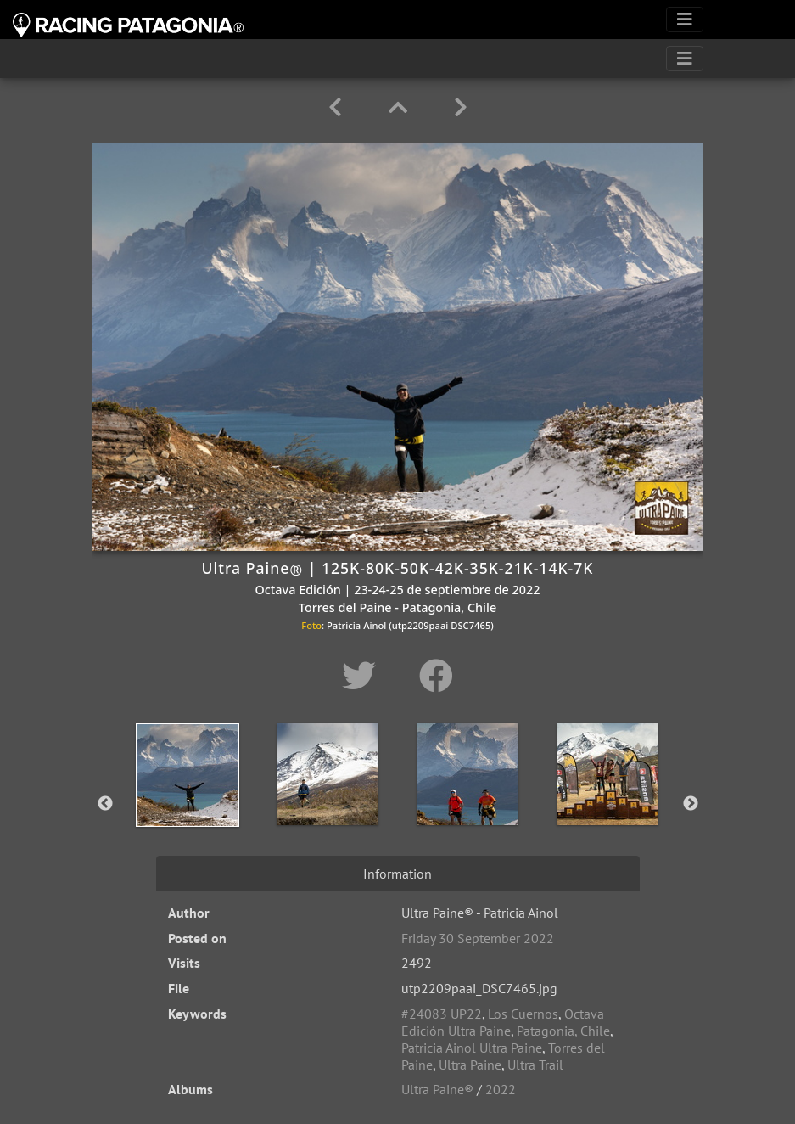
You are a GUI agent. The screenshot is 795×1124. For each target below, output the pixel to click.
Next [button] (690, 803)
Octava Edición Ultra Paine (502, 1022)
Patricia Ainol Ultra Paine (471, 1047)
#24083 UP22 (441, 1013)
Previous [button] (105, 803)
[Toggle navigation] (684, 19)
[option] (188, 800)
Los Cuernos (523, 1013)
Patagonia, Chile (563, 1030)
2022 (500, 1089)
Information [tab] (397, 873)
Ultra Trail (535, 1064)
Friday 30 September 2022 (477, 938)
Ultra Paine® (437, 1089)
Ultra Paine (470, 1064)
